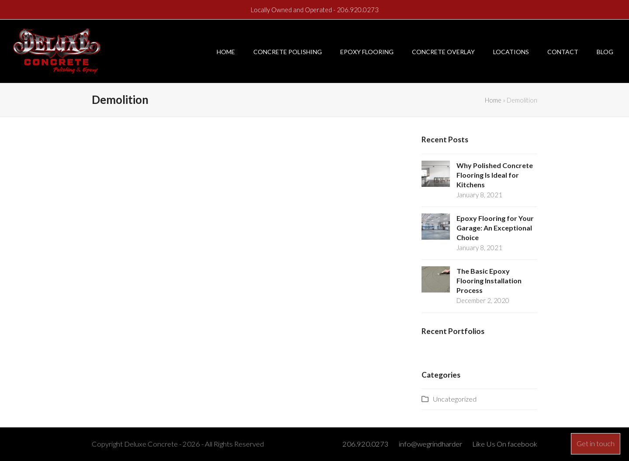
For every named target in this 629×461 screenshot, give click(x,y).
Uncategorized (455, 399)
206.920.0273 (358, 10)
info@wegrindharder (430, 444)
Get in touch (596, 443)
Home (493, 100)
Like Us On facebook (504, 444)
